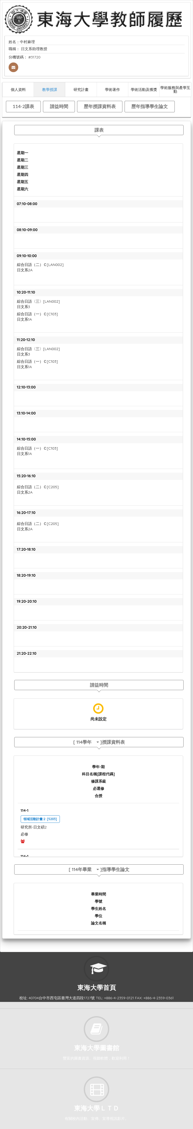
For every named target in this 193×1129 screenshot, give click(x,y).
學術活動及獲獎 (144, 89)
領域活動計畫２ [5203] (40, 819)
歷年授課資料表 (100, 106)
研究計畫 (81, 89)
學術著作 (112, 89)
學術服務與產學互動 (175, 89)
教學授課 (49, 89)
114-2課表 (23, 106)
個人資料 (18, 89)
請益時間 (59, 106)
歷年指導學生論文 (149, 106)
